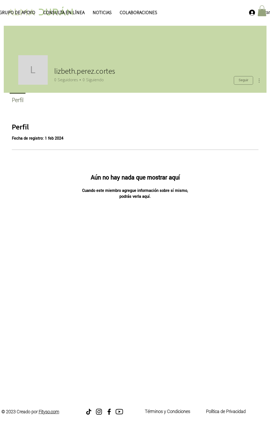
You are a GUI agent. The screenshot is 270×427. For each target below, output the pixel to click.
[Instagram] (99, 412)
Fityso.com (49, 412)
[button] (262, 10)
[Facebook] (109, 412)
